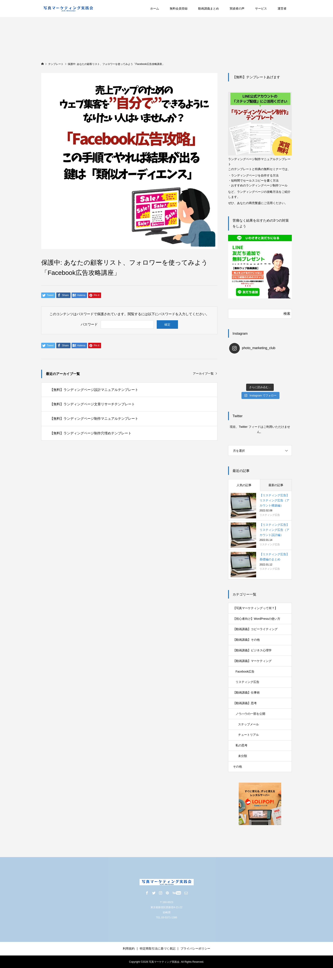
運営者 (282, 8)
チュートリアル (248, 734)
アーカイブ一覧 (203, 373)
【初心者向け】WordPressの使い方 (256, 618)
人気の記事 (244, 485)
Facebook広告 (245, 671)
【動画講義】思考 (245, 703)
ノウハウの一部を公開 (250, 713)
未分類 (242, 756)
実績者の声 (237, 8)
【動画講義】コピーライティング (255, 629)
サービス (261, 8)
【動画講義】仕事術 (246, 692)
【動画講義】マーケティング (252, 661)
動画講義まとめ (208, 8)
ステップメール (248, 724)
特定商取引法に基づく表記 (157, 948)
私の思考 (241, 745)
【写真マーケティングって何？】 (255, 608)
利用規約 (129, 948)
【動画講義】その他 (246, 639)
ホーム (154, 8)
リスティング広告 (247, 682)
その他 (237, 766)
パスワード (89, 324)
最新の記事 (275, 485)
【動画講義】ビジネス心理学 (252, 650)
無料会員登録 (179, 8)
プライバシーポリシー (195, 948)
